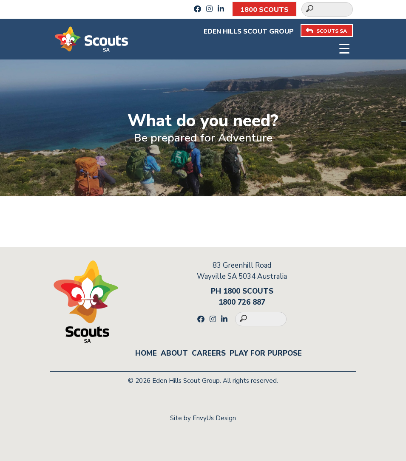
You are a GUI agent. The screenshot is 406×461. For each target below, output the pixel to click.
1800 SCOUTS (264, 9)
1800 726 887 (242, 302)
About (174, 353)
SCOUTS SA (326, 30)
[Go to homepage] (91, 38)
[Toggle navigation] (344, 47)
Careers (209, 353)
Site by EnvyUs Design (203, 418)
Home (146, 353)
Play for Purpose (266, 353)
